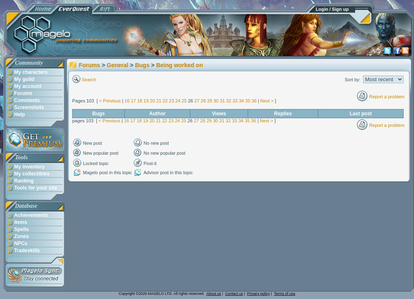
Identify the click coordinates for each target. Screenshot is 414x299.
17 (133, 100)
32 (228, 100)
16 (126, 100)
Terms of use (284, 294)
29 (209, 100)
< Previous (110, 100)
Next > (267, 100)
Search (89, 79)
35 (247, 100)
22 (165, 100)
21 (158, 100)
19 (146, 100)
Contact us (234, 294)
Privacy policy (258, 294)
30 (215, 100)
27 (197, 100)
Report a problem (386, 96)
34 (241, 100)
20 (152, 100)
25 (184, 100)
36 (253, 100)
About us (213, 294)
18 (139, 100)
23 (171, 100)
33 (234, 100)
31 (222, 100)
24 (177, 100)
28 (203, 100)
